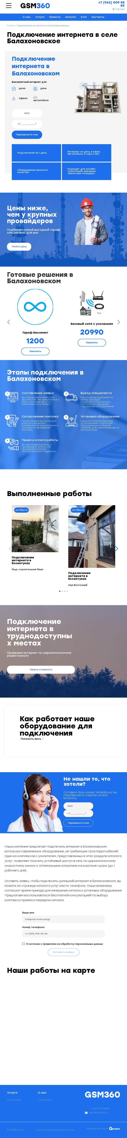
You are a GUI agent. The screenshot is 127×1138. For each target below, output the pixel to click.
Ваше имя (28, 912)
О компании (14, 1100)
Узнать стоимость (41, 669)
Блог (84, 17)
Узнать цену (19, 246)
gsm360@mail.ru (98, 1113)
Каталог (70, 17)
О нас (27, 17)
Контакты (98, 17)
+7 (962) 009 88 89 (111, 4)
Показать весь (31, 738)
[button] (116, 548)
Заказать (35, 351)
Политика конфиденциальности (55, 1130)
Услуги (39, 17)
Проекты (54, 17)
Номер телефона (33, 927)
